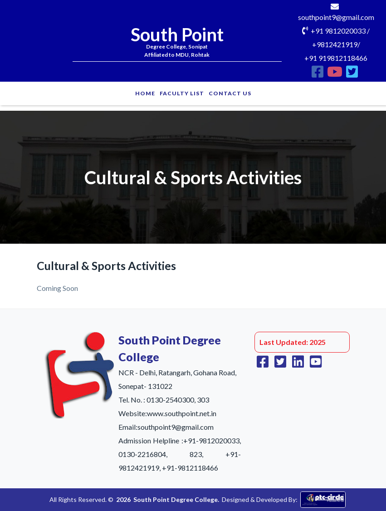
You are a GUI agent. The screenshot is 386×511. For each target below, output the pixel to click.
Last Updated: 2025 (292, 342)
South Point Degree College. (176, 499)
